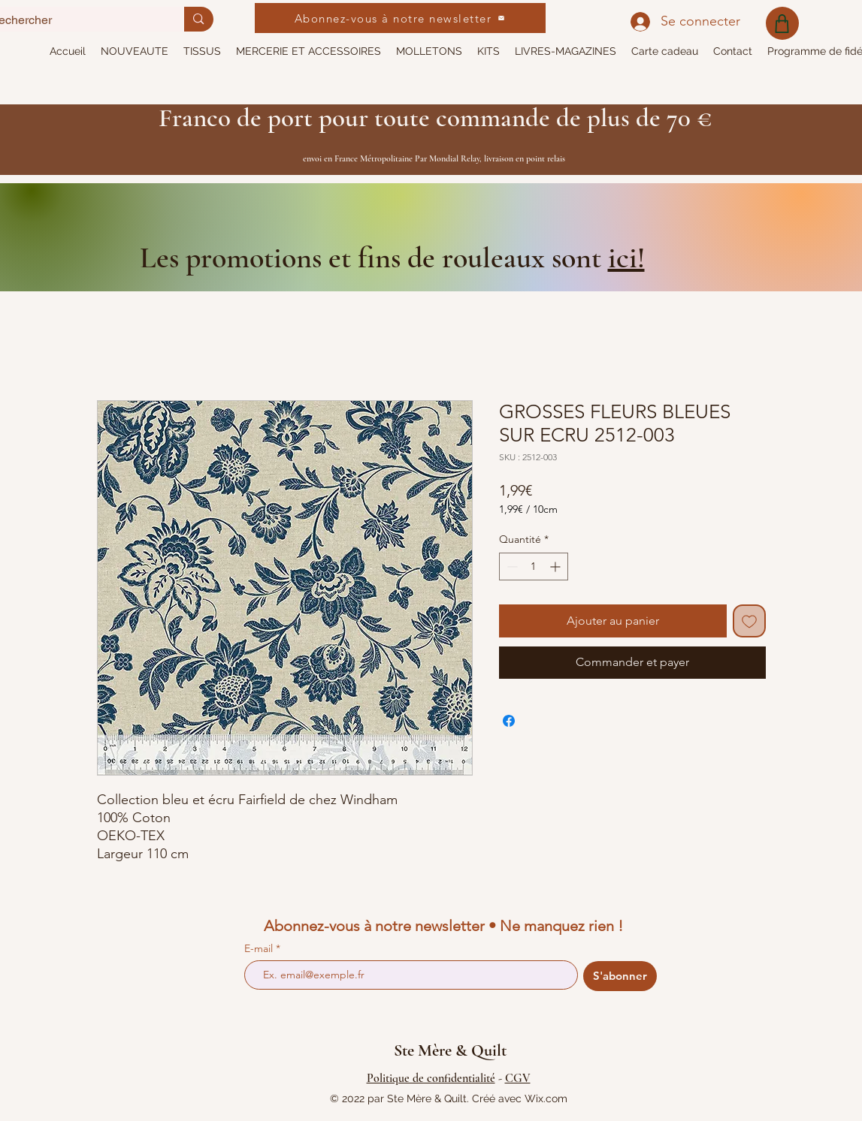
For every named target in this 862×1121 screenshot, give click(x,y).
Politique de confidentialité (431, 1078)
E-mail (260, 948)
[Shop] (782, 23)
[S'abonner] (620, 976)
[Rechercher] (198, 19)
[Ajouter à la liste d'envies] (749, 620)
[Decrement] (510, 566)
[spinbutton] (533, 566)
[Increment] (556, 566)
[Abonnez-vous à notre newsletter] (400, 18)
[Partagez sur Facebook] (509, 721)
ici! (626, 258)
